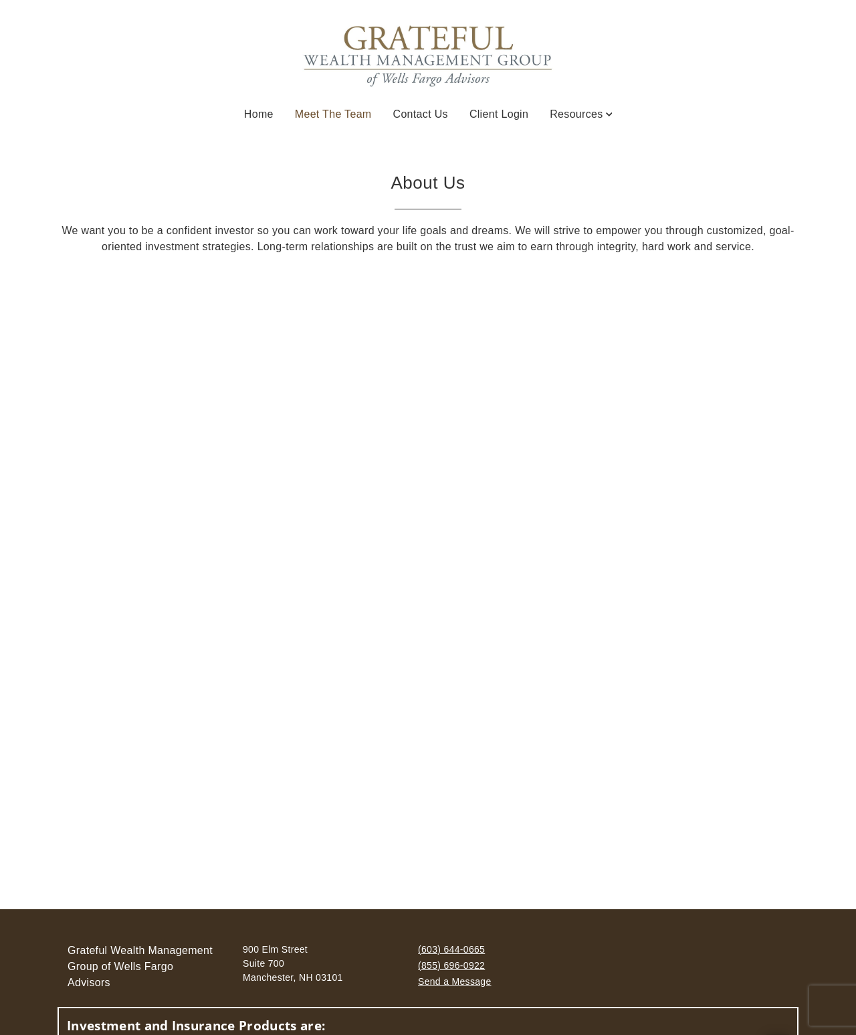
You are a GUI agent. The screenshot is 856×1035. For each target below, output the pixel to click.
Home (259, 114)
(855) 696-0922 (451, 965)
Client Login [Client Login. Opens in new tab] (498, 114)
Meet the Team (333, 113)
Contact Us (420, 114)
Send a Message (455, 981)
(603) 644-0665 (451, 949)
